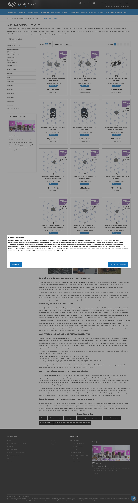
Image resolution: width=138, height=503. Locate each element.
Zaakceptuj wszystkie (99, 264)
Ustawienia (35, 264)
